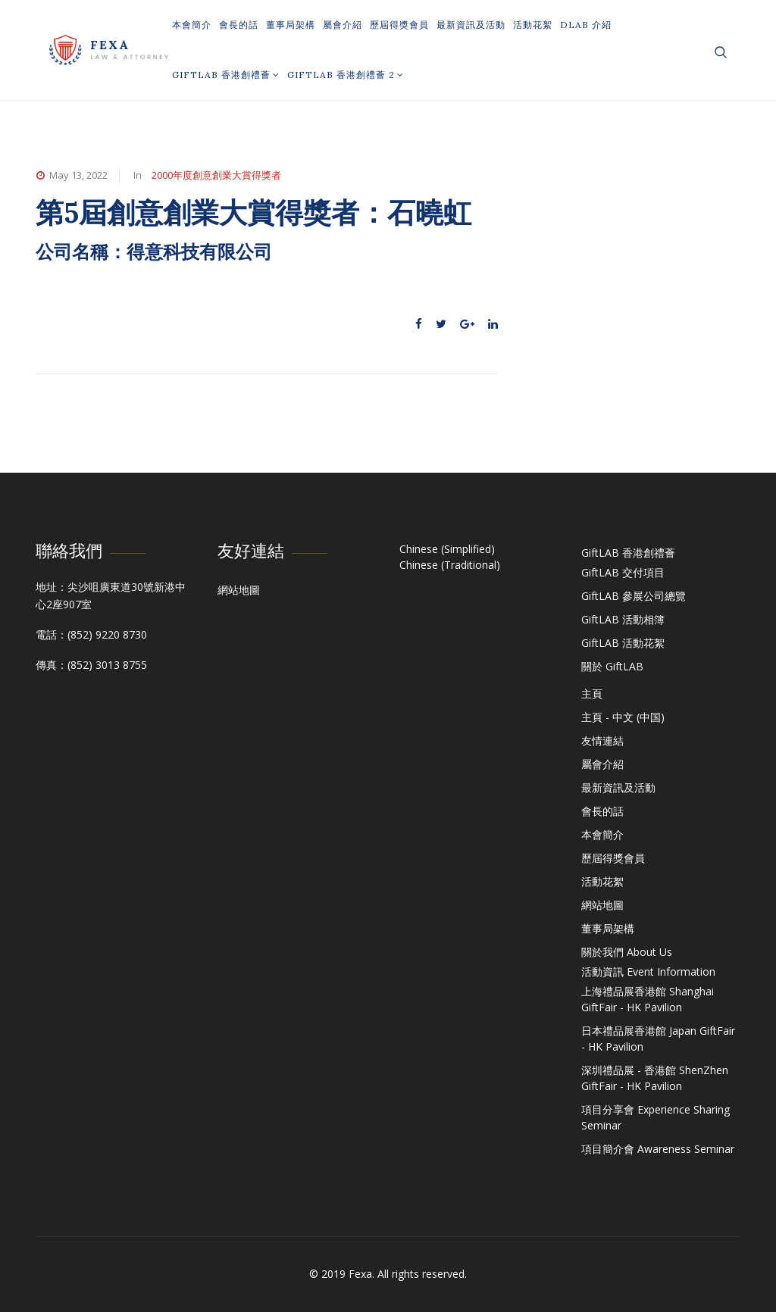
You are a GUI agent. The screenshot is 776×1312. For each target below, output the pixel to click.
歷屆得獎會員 (399, 24)
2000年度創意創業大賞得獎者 (216, 175)
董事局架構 (290, 24)
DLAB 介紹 (586, 24)
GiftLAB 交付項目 (623, 572)
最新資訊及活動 (470, 24)
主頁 (591, 693)
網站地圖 (238, 590)
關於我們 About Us (626, 952)
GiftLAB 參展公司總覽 (633, 596)
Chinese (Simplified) (447, 549)
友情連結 (602, 740)
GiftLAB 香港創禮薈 (226, 74)
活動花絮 (532, 24)
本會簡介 (191, 24)
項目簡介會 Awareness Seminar (657, 1149)
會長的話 (238, 24)
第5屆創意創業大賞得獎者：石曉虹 (257, 212)
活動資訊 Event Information (648, 971)
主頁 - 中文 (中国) (623, 717)
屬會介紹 (342, 24)
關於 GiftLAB (612, 666)
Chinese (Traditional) (449, 565)
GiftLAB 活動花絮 (623, 643)
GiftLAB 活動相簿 (623, 619)
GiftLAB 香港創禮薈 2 (345, 74)
